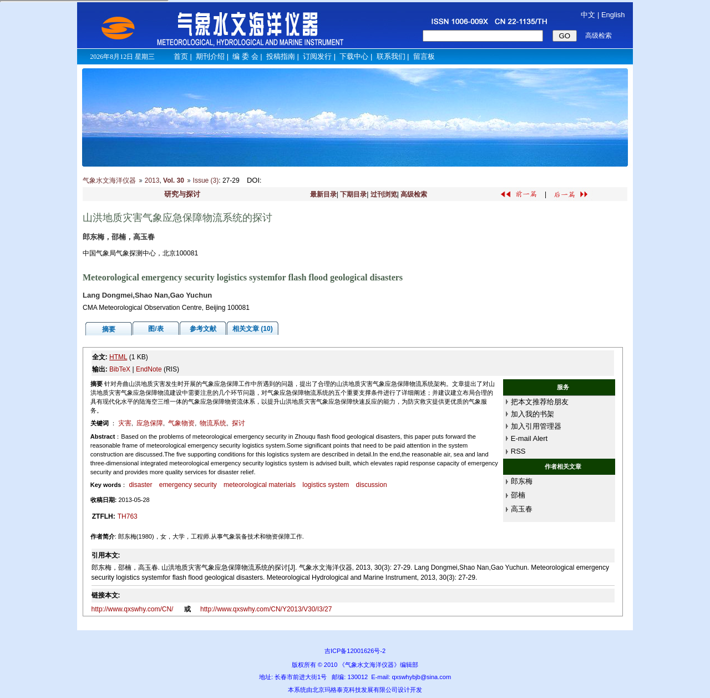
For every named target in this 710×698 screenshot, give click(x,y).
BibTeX (119, 369)
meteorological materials (260, 485)
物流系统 (213, 423)
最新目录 (323, 194)
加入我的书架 (532, 414)
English (613, 15)
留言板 (424, 56)
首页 (181, 56)
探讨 (238, 423)
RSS (518, 451)
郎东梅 (521, 481)
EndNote (149, 369)
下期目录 (353, 194)
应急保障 (149, 423)
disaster (140, 485)
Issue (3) (206, 180)
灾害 (124, 423)
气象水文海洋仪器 (109, 180)
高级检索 (413, 194)
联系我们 (391, 56)
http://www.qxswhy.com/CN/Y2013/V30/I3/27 (266, 609)
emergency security (188, 485)
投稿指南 (280, 56)
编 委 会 (245, 56)
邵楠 (518, 495)
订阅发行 (317, 56)
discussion (371, 485)
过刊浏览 (384, 194)
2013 (152, 180)
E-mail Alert (529, 438)
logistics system (325, 485)
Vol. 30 (173, 180)
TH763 (128, 516)
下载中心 (353, 56)
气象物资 (181, 423)
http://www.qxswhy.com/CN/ (133, 609)
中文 (588, 15)
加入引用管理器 (536, 426)
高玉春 (521, 509)
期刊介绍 (210, 56)
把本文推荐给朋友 (540, 402)
